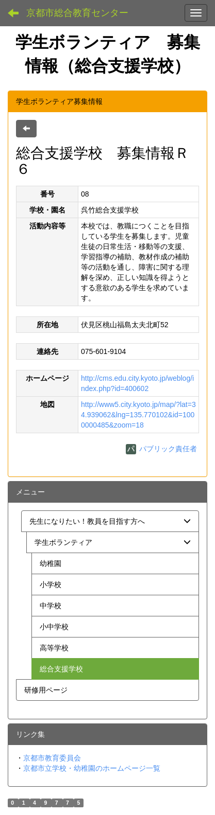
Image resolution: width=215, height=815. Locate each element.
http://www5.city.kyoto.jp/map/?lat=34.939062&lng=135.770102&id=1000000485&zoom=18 (138, 414)
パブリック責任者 (161, 449)
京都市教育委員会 (52, 758)
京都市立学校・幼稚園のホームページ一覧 (91, 768)
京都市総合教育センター (77, 13)
